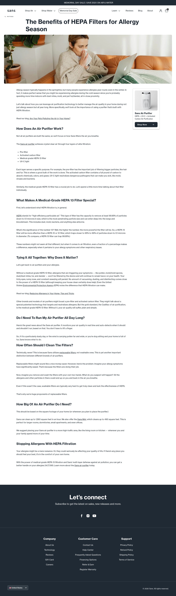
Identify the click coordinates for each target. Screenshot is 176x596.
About (150, 10)
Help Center (88, 550)
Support (126, 538)
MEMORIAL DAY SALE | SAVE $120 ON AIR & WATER (88, 2)
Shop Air (31, 10)
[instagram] (88, 515)
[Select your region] (17, 587)
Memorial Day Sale (68, 10)
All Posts (9, 16)
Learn (116, 10)
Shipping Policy (126, 555)
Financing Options (88, 559)
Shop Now (146, 124)
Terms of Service (126, 559)
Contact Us (88, 545)
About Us (49, 545)
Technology (49, 550)
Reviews (129, 10)
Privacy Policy (126, 545)
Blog (140, 10)
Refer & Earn (88, 564)
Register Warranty (88, 569)
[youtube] (94, 515)
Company (49, 538)
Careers (49, 564)
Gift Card (49, 559)
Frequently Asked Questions (88, 555)
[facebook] (81, 515)
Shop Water (49, 10)
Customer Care (88, 538)
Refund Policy (126, 550)
